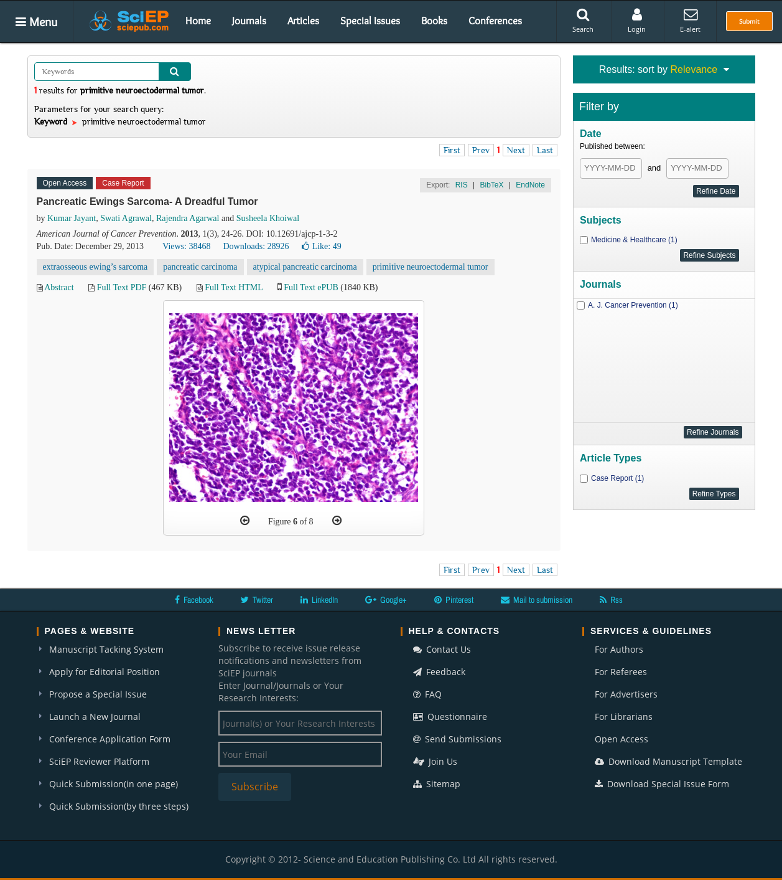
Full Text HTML (234, 287)
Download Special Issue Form (662, 784)
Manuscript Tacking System (106, 649)
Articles (303, 20)
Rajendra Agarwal (187, 218)
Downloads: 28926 (256, 246)
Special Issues (370, 20)
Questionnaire (450, 716)
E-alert (690, 20)
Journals (249, 20)
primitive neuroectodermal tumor (430, 267)
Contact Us (442, 649)
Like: (322, 246)
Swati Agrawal (126, 218)
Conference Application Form (109, 739)
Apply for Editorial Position (104, 672)
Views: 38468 (186, 246)
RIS (461, 185)
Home (198, 20)
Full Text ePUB (311, 287)
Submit (749, 21)
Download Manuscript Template (668, 761)
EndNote (530, 185)
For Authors (619, 649)
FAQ (427, 694)
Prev (481, 150)
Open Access (621, 739)
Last (545, 150)
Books (434, 20)
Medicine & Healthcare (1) (634, 239)
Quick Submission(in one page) (113, 784)
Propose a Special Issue (98, 694)
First (452, 150)
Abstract (58, 287)
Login (637, 20)
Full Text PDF (122, 287)
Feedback (439, 672)
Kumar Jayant (71, 218)
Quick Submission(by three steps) (119, 806)
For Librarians (624, 716)
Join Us (435, 761)
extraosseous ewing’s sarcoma (95, 267)
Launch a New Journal (95, 716)
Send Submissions (457, 739)
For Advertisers (626, 694)
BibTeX (491, 185)
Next (516, 150)
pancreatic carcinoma (200, 267)
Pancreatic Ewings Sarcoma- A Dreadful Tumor (147, 201)
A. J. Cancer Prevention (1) (633, 305)
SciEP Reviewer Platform (99, 761)
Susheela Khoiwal (267, 218)
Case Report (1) (617, 478)
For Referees (621, 672)
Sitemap (436, 784)
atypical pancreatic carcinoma (305, 267)
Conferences (495, 20)
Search (582, 20)
